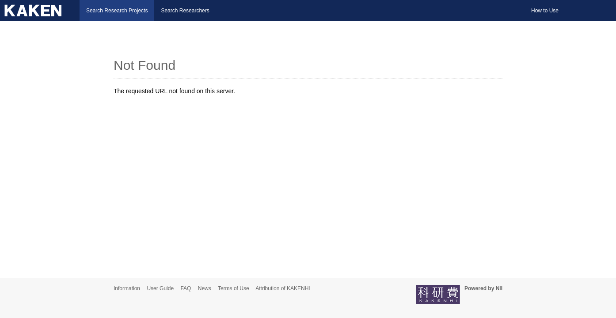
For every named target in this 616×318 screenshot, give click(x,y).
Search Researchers (185, 11)
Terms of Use (233, 288)
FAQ (185, 288)
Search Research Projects (117, 11)
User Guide (160, 288)
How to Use (545, 11)
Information (127, 288)
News (204, 288)
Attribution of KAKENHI (282, 288)
